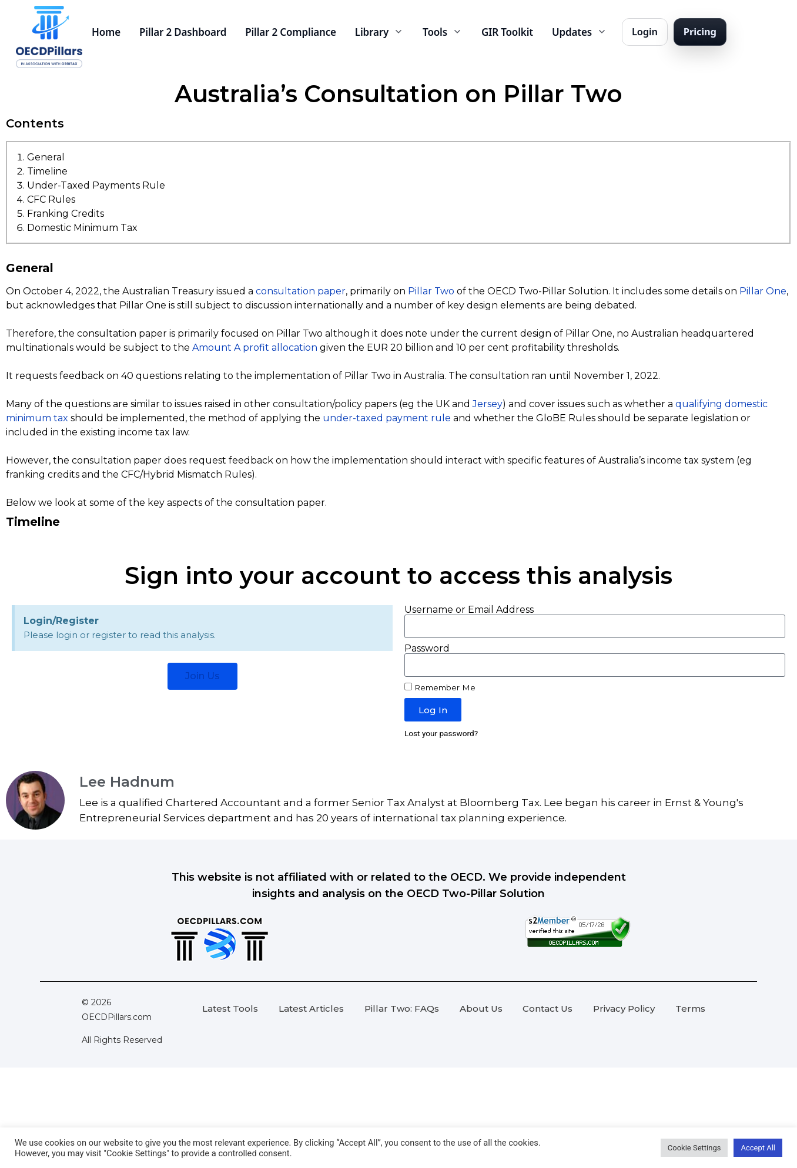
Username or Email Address (469, 610)
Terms (690, 1008)
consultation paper (301, 291)
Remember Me (439, 687)
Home (106, 32)
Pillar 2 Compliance (290, 32)
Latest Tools (230, 1008)
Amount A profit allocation (254, 347)
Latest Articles (311, 1008)
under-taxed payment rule (387, 418)
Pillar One (762, 291)
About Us (481, 1008)
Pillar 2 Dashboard (182, 32)
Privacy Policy (624, 1008)
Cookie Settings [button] (694, 1147)
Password (427, 648)
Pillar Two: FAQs (401, 1008)
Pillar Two (431, 291)
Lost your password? (441, 733)
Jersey (488, 404)
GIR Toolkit (507, 32)
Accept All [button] (758, 1147)
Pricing (700, 31)
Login (645, 31)
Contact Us (547, 1008)
